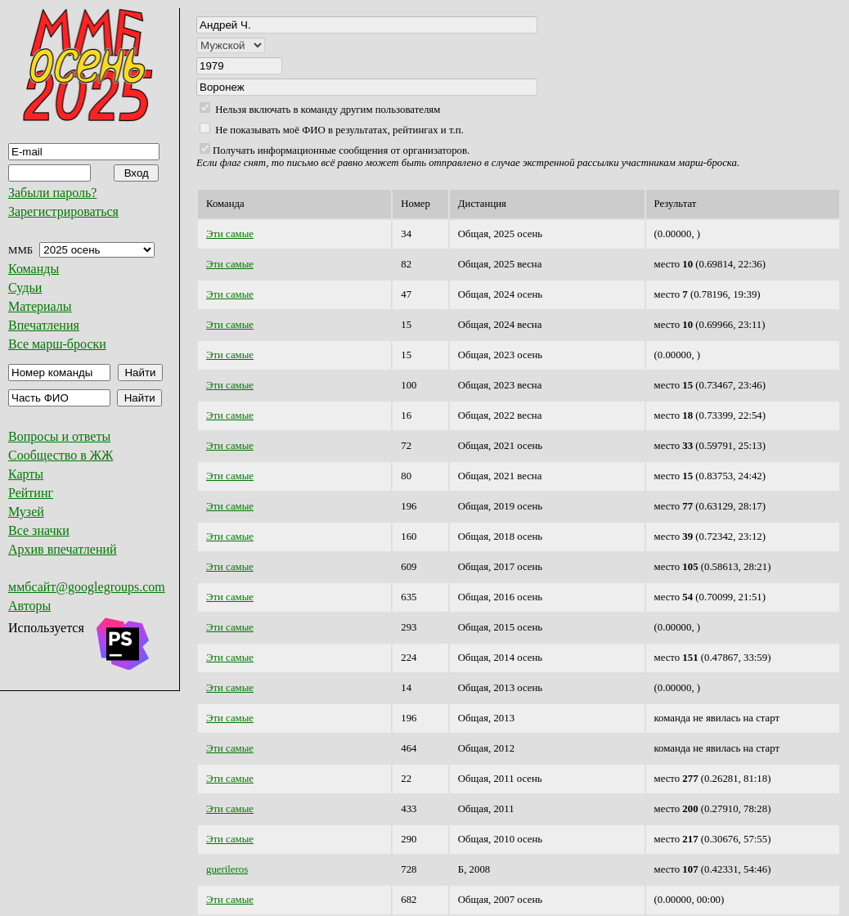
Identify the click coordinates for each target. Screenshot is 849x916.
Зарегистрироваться (63, 211)
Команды (33, 269)
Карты (25, 474)
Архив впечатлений (62, 549)
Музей (26, 512)
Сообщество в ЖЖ (60, 455)
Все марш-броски (57, 344)
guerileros (227, 869)
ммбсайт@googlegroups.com (86, 587)
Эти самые (230, 234)
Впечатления (43, 325)
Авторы (29, 606)
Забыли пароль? (52, 193)
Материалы (40, 306)
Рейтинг (30, 493)
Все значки (39, 530)
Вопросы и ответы (59, 436)
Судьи (25, 287)
